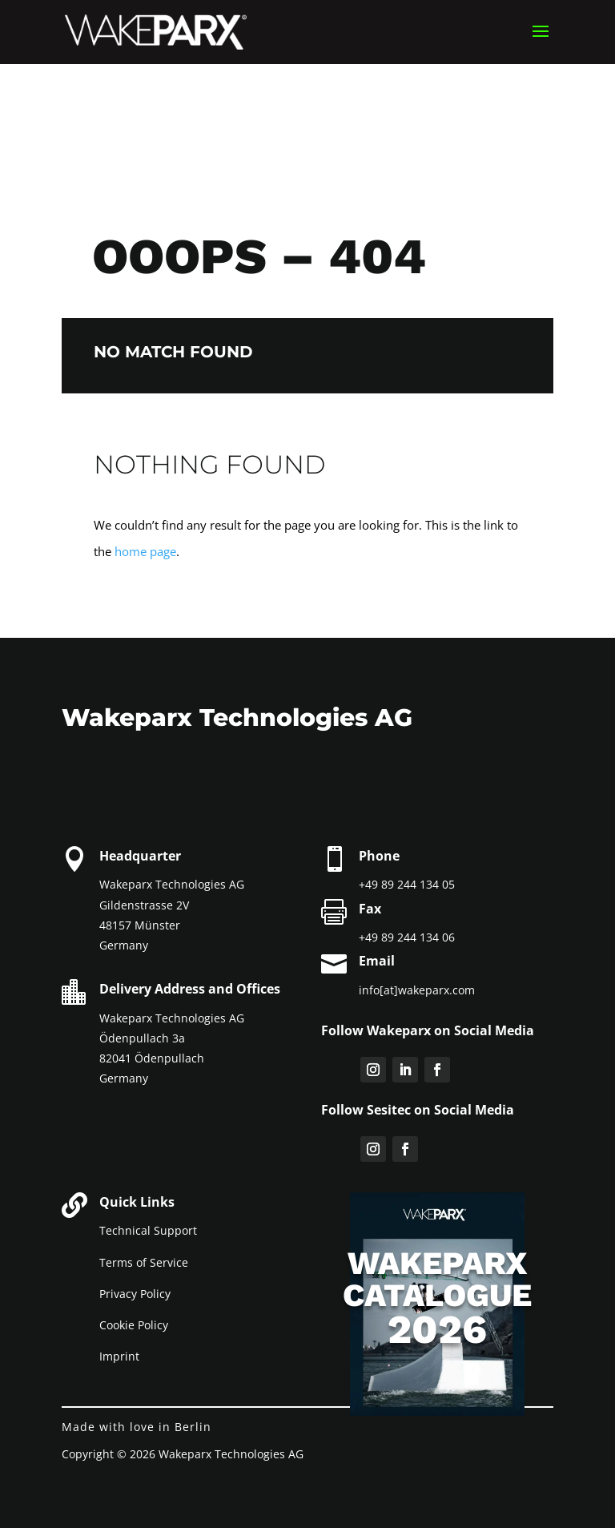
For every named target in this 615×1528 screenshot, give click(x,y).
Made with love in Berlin (136, 1426)
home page (145, 551)
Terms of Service (143, 1262)
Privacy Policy (135, 1293)
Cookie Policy (133, 1324)
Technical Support (148, 1230)
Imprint (119, 1356)
